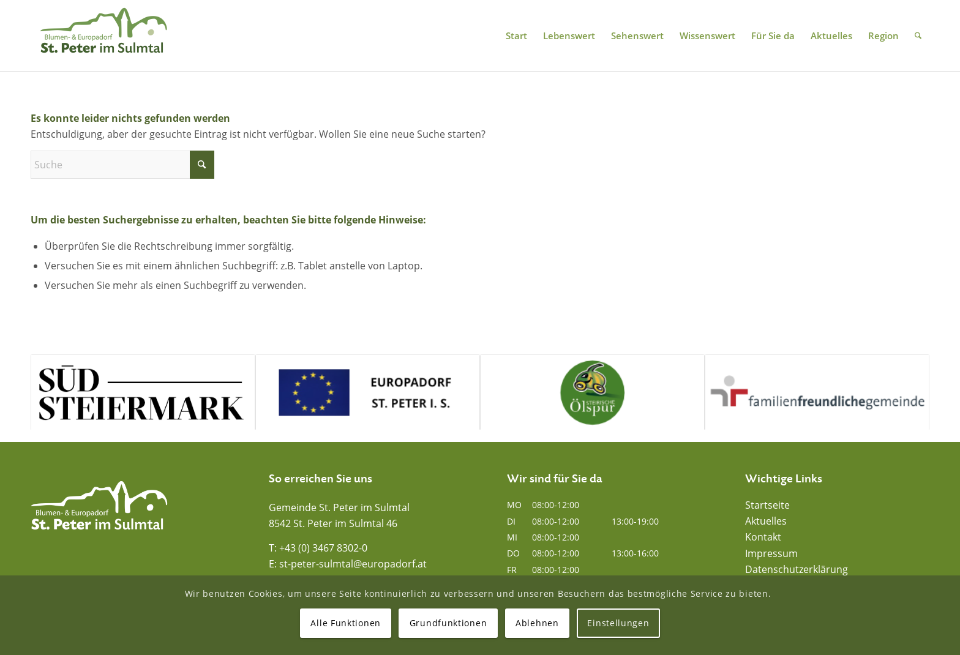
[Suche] (918, 35)
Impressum (771, 553)
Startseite (767, 505)
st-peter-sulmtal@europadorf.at (353, 564)
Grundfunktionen (448, 623)
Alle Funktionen (345, 623)
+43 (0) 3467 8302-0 (323, 548)
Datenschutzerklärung (796, 569)
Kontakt (763, 537)
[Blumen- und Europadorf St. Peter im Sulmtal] (103, 35)
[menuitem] (516, 35)
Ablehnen (537, 623)
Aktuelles (766, 521)
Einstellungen (618, 623)
